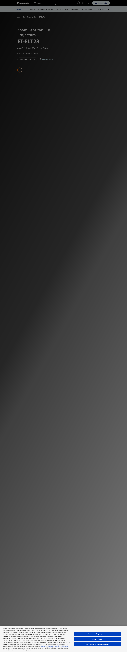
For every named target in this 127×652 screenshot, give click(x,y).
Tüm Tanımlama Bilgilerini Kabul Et (97, 644)
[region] (63, 639)
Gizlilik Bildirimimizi (61, 646)
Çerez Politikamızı (47, 646)
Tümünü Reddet (97, 639)
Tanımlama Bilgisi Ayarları (97, 634)
